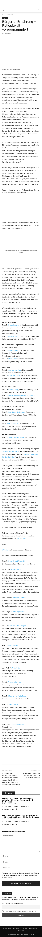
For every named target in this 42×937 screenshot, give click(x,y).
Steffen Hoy (12, 336)
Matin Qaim (12, 359)
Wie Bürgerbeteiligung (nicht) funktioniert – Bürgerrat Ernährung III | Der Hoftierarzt (20, 816)
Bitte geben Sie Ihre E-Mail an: (12, 903)
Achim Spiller (13, 704)
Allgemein (10, 14)
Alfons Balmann (14, 350)
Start (3, 14)
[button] (39, 9)
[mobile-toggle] (3, 9)
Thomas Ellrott (16, 570)
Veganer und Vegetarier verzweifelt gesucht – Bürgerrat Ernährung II (31, 775)
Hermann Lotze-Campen (17, 626)
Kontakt (25, 928)
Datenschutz (33, 928)
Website (5, 550)
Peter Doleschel (12, 423)
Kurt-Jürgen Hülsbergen (17, 412)
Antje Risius (16, 668)
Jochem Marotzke (14, 370)
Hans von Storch (14, 376)
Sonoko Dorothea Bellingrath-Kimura (21, 395)
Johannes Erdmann (19, 598)
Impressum (21, 931)
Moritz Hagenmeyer (18, 612)
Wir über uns (16, 928)
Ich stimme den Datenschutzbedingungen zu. (21, 911)
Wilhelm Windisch (17, 724)
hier (18, 539)
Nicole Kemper (13, 325)
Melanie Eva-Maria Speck (17, 696)
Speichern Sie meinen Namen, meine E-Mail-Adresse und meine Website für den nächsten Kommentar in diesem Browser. (21, 875)
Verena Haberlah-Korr (16, 437)
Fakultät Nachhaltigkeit (11, 451)
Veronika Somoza (14, 682)
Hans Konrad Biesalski (16, 561)
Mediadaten (7, 928)
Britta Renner (13, 645)
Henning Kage (13, 390)
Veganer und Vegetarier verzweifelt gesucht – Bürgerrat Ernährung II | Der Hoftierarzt (18, 800)
